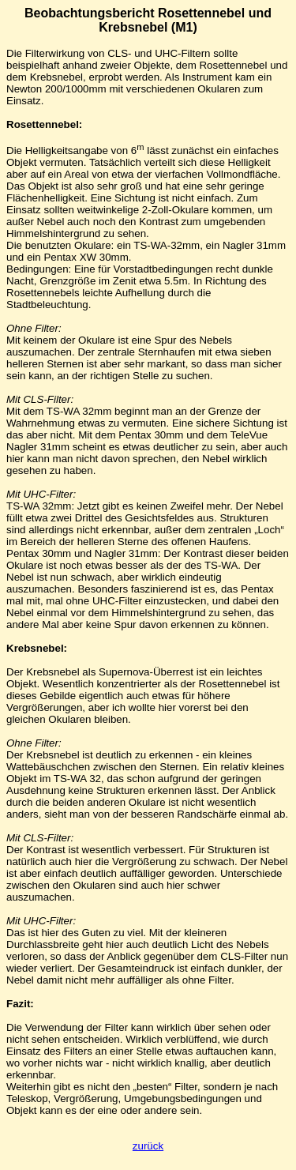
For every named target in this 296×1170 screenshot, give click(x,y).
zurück (148, 1146)
